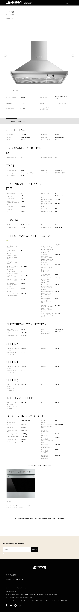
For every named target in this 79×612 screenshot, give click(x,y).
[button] (39, 135)
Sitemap (46, 600)
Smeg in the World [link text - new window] (16, 579)
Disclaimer (15, 600)
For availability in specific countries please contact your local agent (39, 518)
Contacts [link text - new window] (11, 575)
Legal (8, 600)
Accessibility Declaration (59, 600)
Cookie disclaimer (36, 600)
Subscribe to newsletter (13, 543)
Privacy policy (24, 600)
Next (73, 55)
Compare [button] (15, 90)
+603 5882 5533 (14, 597)
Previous (5, 55)
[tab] (11, 121)
